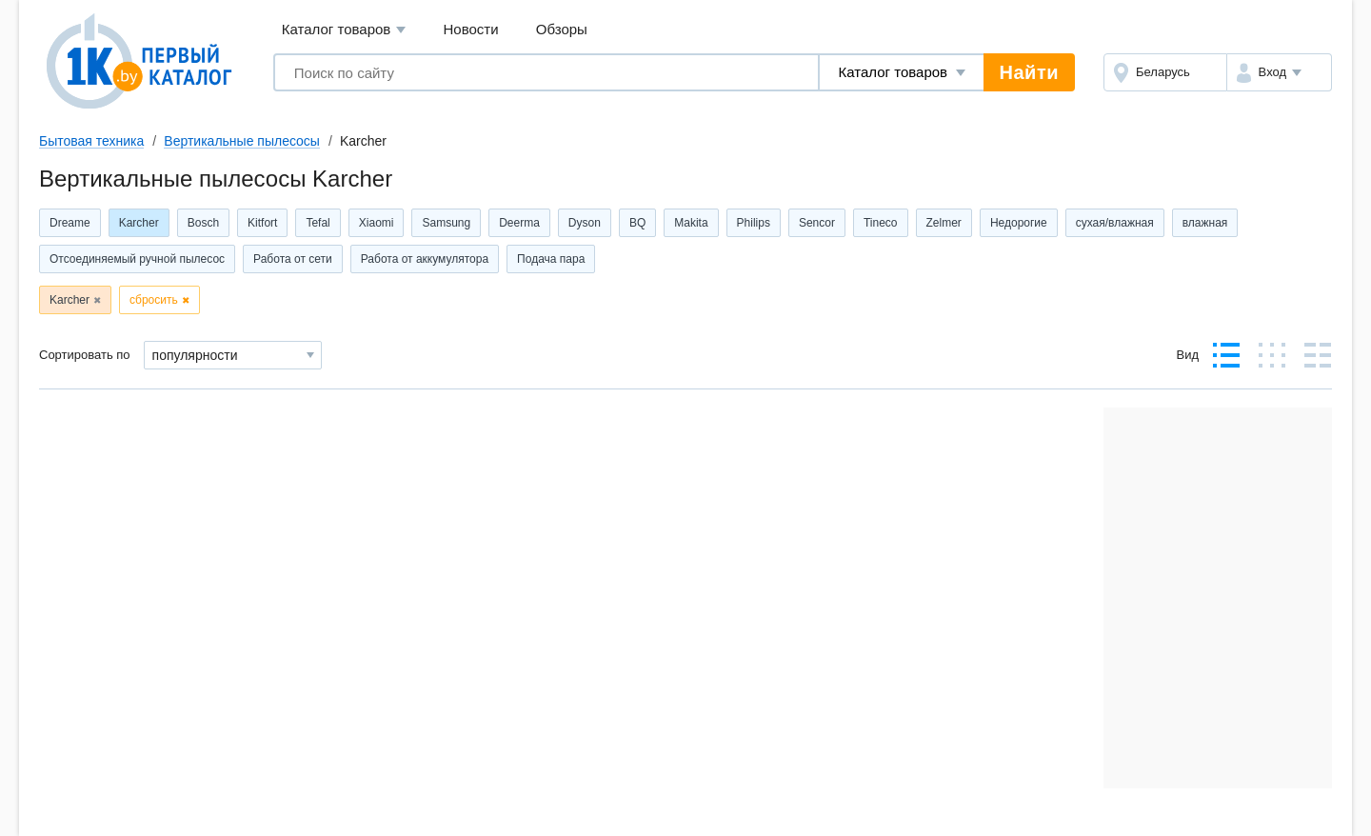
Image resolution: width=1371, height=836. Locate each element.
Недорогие (1018, 222)
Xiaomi (376, 222)
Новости (471, 29)
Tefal (317, 222)
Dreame (70, 222)
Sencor (817, 222)
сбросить (153, 300)
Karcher (139, 222)
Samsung (446, 222)
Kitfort (262, 222)
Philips (753, 222)
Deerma (519, 222)
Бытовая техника (91, 141)
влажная (1205, 222)
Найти (1029, 72)
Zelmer (944, 222)
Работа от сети (292, 259)
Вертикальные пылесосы (242, 141)
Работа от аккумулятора (424, 259)
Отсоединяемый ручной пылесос (137, 259)
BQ (637, 222)
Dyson (584, 222)
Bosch (203, 222)
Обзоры (561, 29)
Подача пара (551, 259)
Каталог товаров (344, 30)
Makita (690, 222)
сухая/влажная (1115, 222)
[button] (1279, 72)
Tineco (881, 222)
